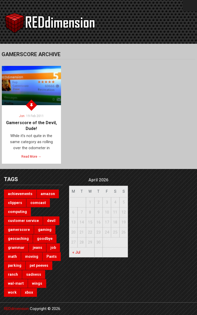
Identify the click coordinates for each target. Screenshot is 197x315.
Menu (190, 5)
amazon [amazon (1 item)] (48, 194)
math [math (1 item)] (12, 256)
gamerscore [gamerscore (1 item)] (19, 229)
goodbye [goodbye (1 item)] (45, 238)
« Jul (76, 252)
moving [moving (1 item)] (31, 256)
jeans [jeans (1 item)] (37, 247)
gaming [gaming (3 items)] (44, 229)
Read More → (31, 156)
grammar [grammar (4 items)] (16, 247)
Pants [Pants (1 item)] (51, 256)
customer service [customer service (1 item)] (23, 221)
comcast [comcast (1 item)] (38, 203)
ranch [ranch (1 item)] (13, 274)
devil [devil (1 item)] (51, 221)
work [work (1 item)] (12, 292)
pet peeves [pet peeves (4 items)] (39, 265)
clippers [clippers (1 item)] (15, 203)
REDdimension (16, 308)
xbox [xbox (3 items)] (29, 292)
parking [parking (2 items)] (14, 265)
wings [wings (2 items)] (37, 283)
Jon (22, 116)
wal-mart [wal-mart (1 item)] (16, 283)
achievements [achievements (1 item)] (20, 194)
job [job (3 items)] (53, 247)
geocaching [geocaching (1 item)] (18, 238)
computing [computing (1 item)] (17, 212)
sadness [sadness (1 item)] (33, 274)
